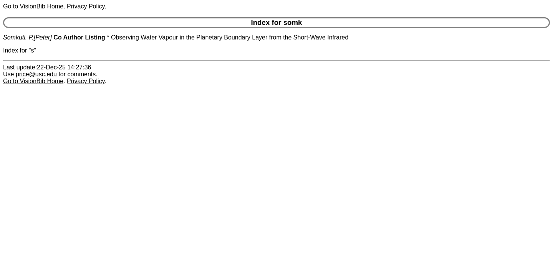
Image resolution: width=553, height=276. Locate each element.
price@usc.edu (36, 74)
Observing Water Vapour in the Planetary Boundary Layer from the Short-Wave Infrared (229, 37)
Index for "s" (19, 50)
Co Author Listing (79, 37)
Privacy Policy (85, 6)
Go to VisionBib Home (33, 6)
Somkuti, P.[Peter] (27, 37)
